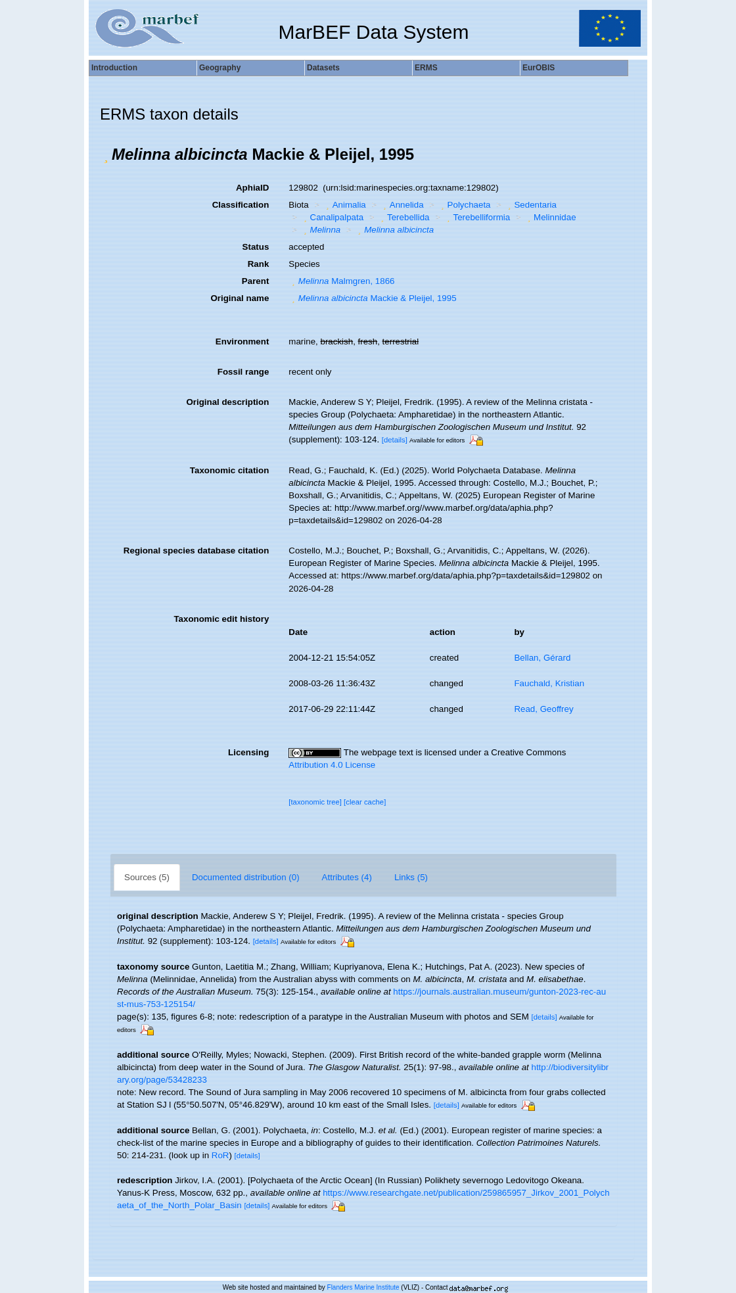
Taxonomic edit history (221, 619)
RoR (220, 1155)
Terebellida (404, 217)
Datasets (323, 67)
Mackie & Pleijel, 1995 (372, 298)
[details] (394, 440)
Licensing (248, 752)
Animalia (344, 205)
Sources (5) (147, 877)
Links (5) (411, 877)
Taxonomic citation (229, 470)
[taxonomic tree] (315, 802)
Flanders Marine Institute (363, 1287)
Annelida (401, 205)
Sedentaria (531, 205)
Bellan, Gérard (542, 658)
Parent (255, 281)
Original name (239, 298)
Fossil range (243, 372)
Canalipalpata (331, 217)
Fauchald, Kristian (549, 683)
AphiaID (252, 188)
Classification (240, 205)
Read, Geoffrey (543, 709)
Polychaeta (464, 205)
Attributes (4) (347, 877)
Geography (220, 67)
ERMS (426, 67)
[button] (106, 154)
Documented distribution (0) (246, 877)
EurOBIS (538, 67)
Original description (227, 402)
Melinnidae (550, 217)
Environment (242, 341)
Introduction (114, 67)
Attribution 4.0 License (331, 765)
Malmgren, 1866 (341, 281)
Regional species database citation (196, 550)
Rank (258, 264)
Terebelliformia (477, 217)
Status (255, 247)
